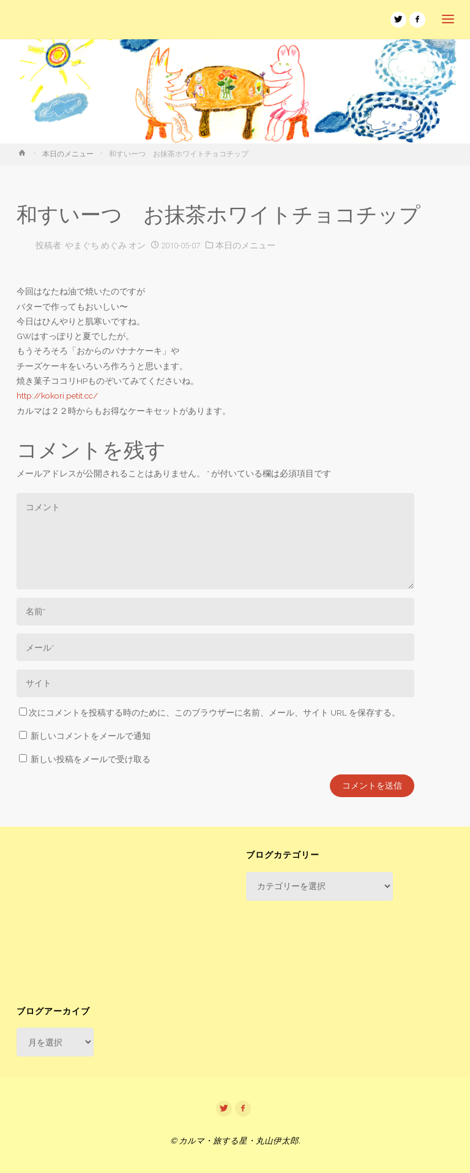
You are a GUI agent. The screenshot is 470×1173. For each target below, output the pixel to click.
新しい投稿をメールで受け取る (91, 759)
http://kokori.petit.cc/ (57, 395)
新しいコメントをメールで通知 (91, 736)
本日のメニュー (68, 154)
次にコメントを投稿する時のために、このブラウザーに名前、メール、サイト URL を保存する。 (209, 712)
